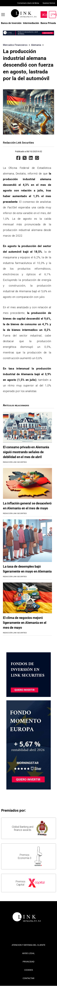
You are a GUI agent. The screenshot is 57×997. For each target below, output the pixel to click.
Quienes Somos (49, 3)
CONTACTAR (28, 978)
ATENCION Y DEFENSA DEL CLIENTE (28, 945)
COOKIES (28, 970)
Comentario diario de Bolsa (28, 3)
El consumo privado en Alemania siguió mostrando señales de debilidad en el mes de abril (26, 452)
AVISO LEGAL (28, 953)
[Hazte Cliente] (43, 14)
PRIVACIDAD (28, 961)
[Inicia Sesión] (52, 14)
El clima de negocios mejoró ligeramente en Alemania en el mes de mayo (24, 622)
